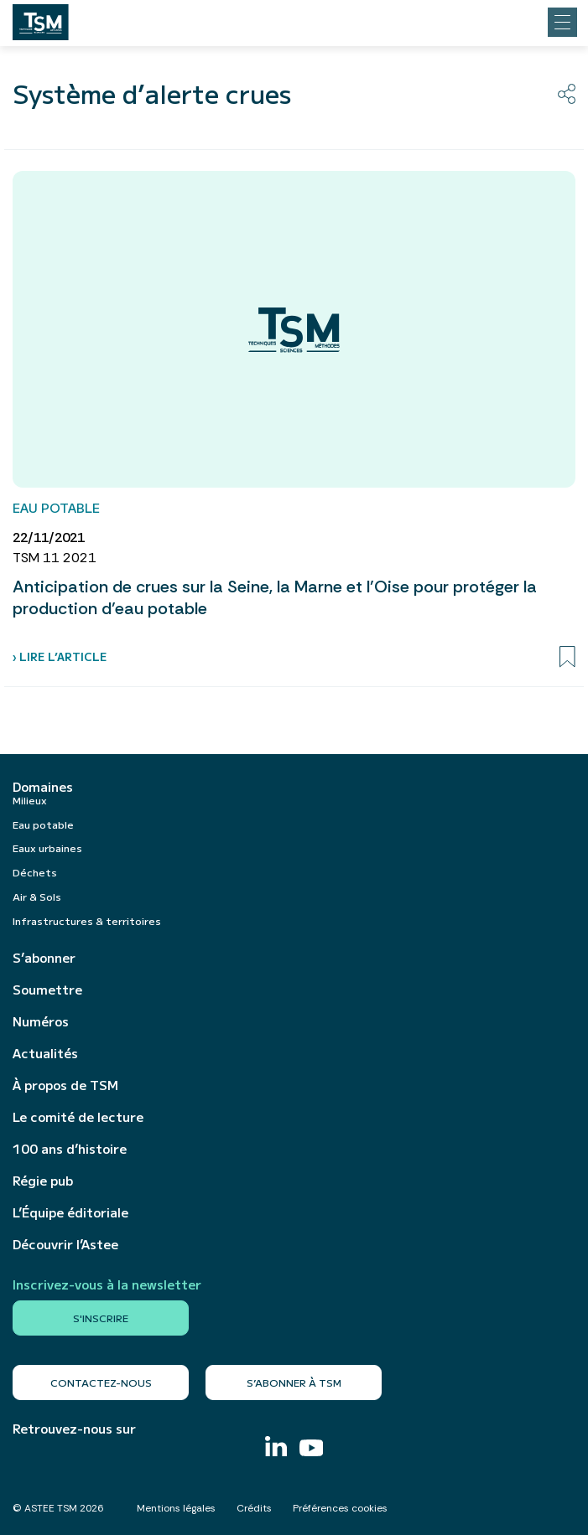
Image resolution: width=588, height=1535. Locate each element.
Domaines (43, 786)
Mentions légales (176, 1508)
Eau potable (43, 824)
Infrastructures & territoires (87, 920)
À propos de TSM (65, 1085)
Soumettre (47, 989)
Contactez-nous (101, 1382)
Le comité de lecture (78, 1116)
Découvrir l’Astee (65, 1244)
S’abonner (44, 957)
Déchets (35, 872)
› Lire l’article (60, 656)
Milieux (30, 800)
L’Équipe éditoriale (70, 1212)
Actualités (45, 1053)
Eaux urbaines (47, 847)
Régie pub (43, 1180)
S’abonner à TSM (294, 1382)
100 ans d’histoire (70, 1148)
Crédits (254, 1508)
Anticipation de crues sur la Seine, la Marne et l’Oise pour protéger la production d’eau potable (275, 597)
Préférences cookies (340, 1508)
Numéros (41, 1021)
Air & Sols (37, 896)
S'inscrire (100, 1317)
